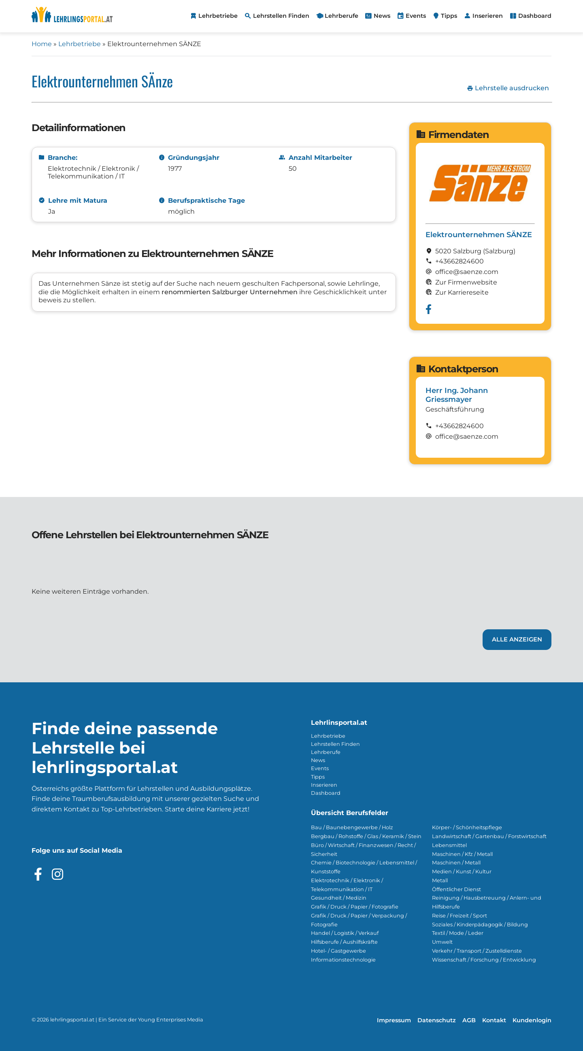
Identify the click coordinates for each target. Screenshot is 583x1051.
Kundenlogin (532, 1020)
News (318, 760)
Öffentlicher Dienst (456, 889)
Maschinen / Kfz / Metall (462, 854)
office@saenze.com (466, 436)
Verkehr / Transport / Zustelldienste (477, 951)
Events (320, 768)
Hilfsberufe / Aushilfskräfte (344, 942)
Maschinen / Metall (456, 863)
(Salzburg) (499, 251)
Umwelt (442, 942)
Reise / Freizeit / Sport (459, 916)
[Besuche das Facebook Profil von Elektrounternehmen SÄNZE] (429, 309)
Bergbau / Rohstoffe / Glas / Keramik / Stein (366, 836)
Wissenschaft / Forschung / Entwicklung (484, 960)
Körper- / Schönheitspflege (467, 827)
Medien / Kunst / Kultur (462, 871)
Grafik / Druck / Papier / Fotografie (354, 907)
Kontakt (494, 1020)
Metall (440, 880)
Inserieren (324, 785)
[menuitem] (213, 16)
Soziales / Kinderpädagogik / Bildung (480, 924)
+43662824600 (459, 261)
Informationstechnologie (343, 960)
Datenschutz (436, 1020)
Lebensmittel (449, 845)
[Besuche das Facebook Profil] (38, 874)
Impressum (394, 1020)
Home (42, 44)
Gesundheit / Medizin (338, 898)
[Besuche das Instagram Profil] (57, 874)
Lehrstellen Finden (335, 744)
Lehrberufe (325, 752)
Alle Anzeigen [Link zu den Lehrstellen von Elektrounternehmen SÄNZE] (517, 639)
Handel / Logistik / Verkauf (345, 933)
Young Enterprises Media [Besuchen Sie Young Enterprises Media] (170, 1020)
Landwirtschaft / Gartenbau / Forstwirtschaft (489, 836)
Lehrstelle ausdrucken (508, 88)
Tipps (318, 777)
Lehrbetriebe (79, 44)
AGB (469, 1020)
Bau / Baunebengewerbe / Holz (352, 827)
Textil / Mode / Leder (457, 933)
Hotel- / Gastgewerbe (338, 951)
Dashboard (325, 793)
